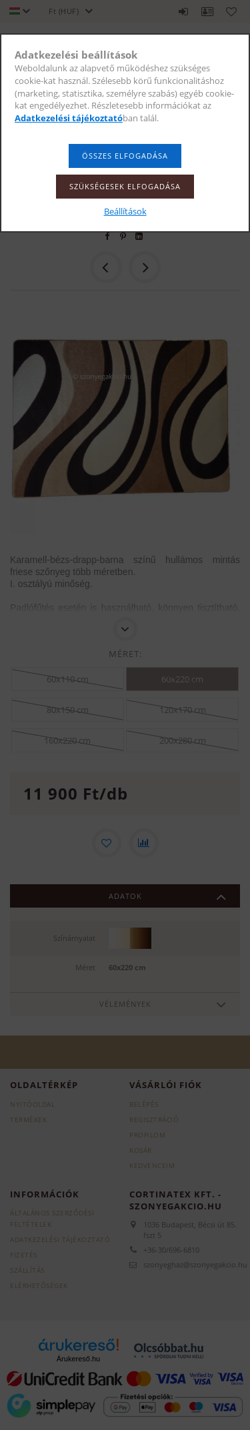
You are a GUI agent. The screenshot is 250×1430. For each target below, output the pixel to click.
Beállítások (125, 211)
